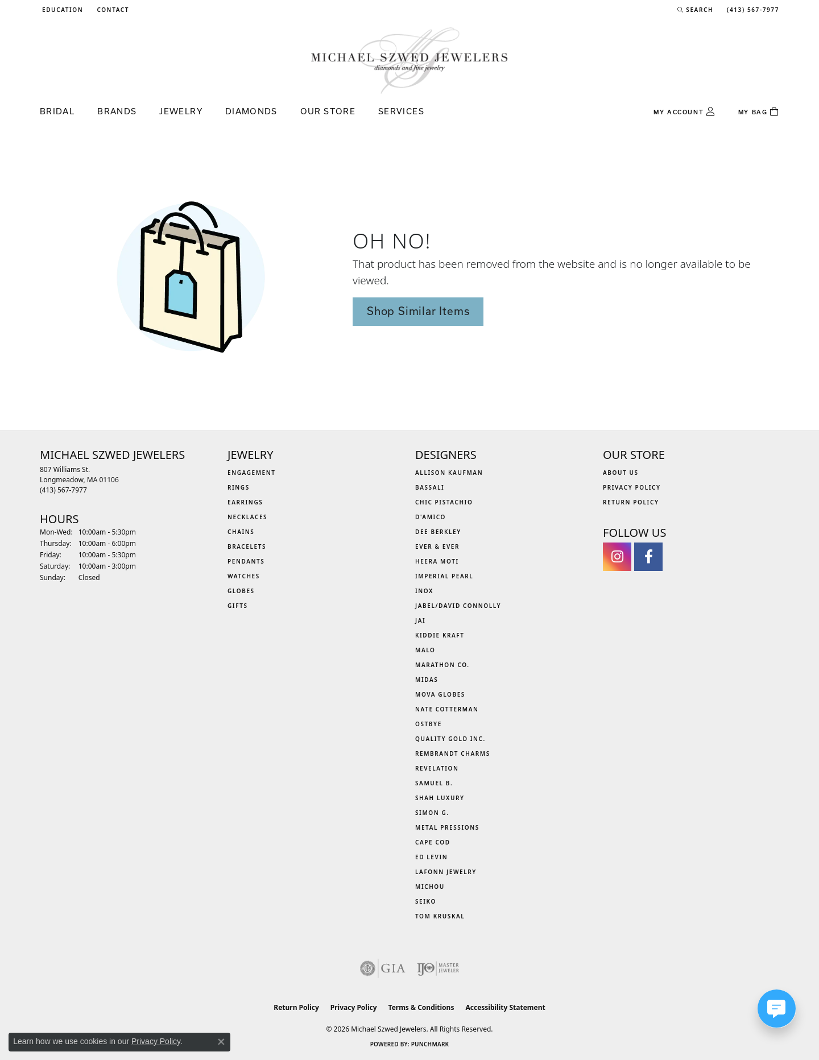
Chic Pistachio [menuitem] (444, 502)
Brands (116, 111)
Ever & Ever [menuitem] (437, 546)
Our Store (327, 111)
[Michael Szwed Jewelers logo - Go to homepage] (409, 60)
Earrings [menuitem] (245, 502)
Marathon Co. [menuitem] (442, 665)
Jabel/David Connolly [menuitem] (458, 606)
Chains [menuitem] (241, 532)
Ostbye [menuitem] (428, 724)
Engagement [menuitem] (252, 473)
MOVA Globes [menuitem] (440, 694)
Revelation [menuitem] (437, 768)
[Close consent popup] (221, 1041)
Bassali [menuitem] (429, 487)
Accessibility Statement (505, 1007)
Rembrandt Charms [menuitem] (452, 753)
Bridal (57, 111)
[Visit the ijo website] (438, 968)
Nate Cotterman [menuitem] (447, 709)
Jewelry (180, 111)
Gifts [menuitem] (238, 606)
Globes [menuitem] (241, 591)
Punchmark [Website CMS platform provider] (430, 1044)
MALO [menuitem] (425, 650)
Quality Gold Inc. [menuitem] (450, 739)
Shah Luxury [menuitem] (440, 798)
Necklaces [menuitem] (247, 517)
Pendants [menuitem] (246, 561)
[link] (111, 9)
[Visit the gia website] (383, 968)
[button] (61, 9)
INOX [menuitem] (424, 591)
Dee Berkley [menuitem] (438, 532)
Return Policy (631, 502)
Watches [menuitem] (244, 576)
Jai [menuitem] (420, 620)
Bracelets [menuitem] (247, 546)
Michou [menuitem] (430, 887)
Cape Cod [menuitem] (432, 842)
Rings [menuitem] (239, 487)
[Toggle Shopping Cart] (759, 112)
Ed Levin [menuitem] (431, 857)
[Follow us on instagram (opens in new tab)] (617, 557)
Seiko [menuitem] (425, 901)
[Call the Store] (63, 490)
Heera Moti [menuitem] (437, 561)
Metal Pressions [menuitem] (447, 827)
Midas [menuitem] (426, 680)
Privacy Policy (632, 487)
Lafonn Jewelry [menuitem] (446, 872)
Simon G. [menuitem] (432, 813)
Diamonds (251, 111)
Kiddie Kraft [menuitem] (440, 635)
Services (401, 111)
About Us (621, 473)
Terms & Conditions (421, 1007)
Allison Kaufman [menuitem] (449, 473)
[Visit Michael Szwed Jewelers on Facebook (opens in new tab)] (648, 557)
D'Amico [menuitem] (430, 517)
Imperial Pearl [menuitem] (444, 576)
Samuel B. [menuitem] (434, 783)
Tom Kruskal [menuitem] (440, 916)
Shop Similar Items (418, 311)
